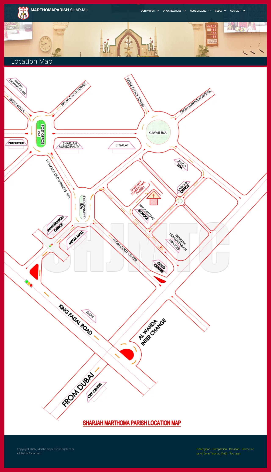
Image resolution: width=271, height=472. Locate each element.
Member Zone (198, 11)
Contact (235, 11)
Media (218, 11)
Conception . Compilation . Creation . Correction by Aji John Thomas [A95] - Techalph (225, 451)
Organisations (172, 11)
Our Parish (148, 11)
